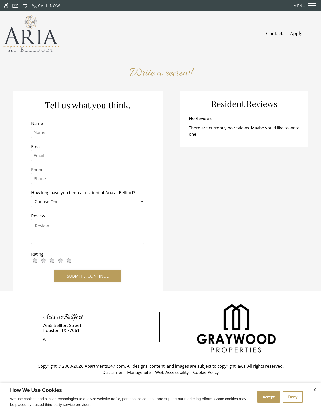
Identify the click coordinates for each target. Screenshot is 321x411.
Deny (292, 396)
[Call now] (46, 5)
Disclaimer (112, 372)
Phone (37, 169)
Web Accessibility (172, 372)
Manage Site (139, 372)
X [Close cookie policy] (315, 390)
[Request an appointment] (25, 5)
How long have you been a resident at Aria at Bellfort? (83, 192)
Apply (296, 33)
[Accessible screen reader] (6, 5)
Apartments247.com (105, 366)
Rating (37, 254)
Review (38, 216)
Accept (269, 396)
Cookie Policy (206, 372)
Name (37, 123)
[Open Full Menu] (304, 5)
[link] (80, 328)
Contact (274, 33)
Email (36, 146)
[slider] (55, 261)
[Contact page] (15, 5)
